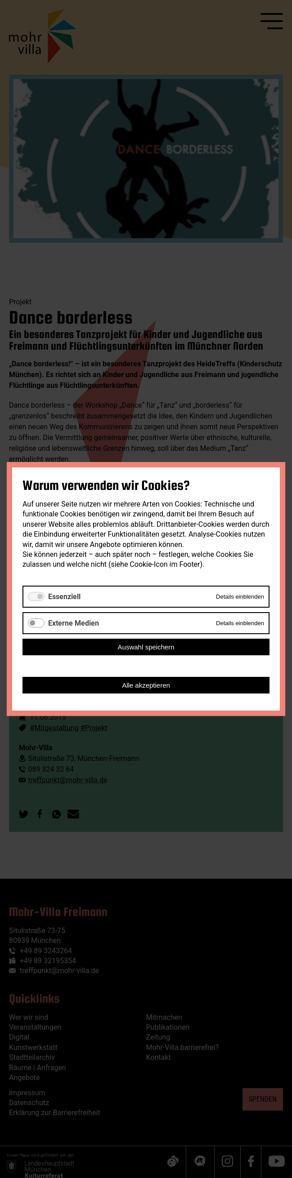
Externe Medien (73, 623)
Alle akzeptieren (146, 685)
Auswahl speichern (146, 647)
